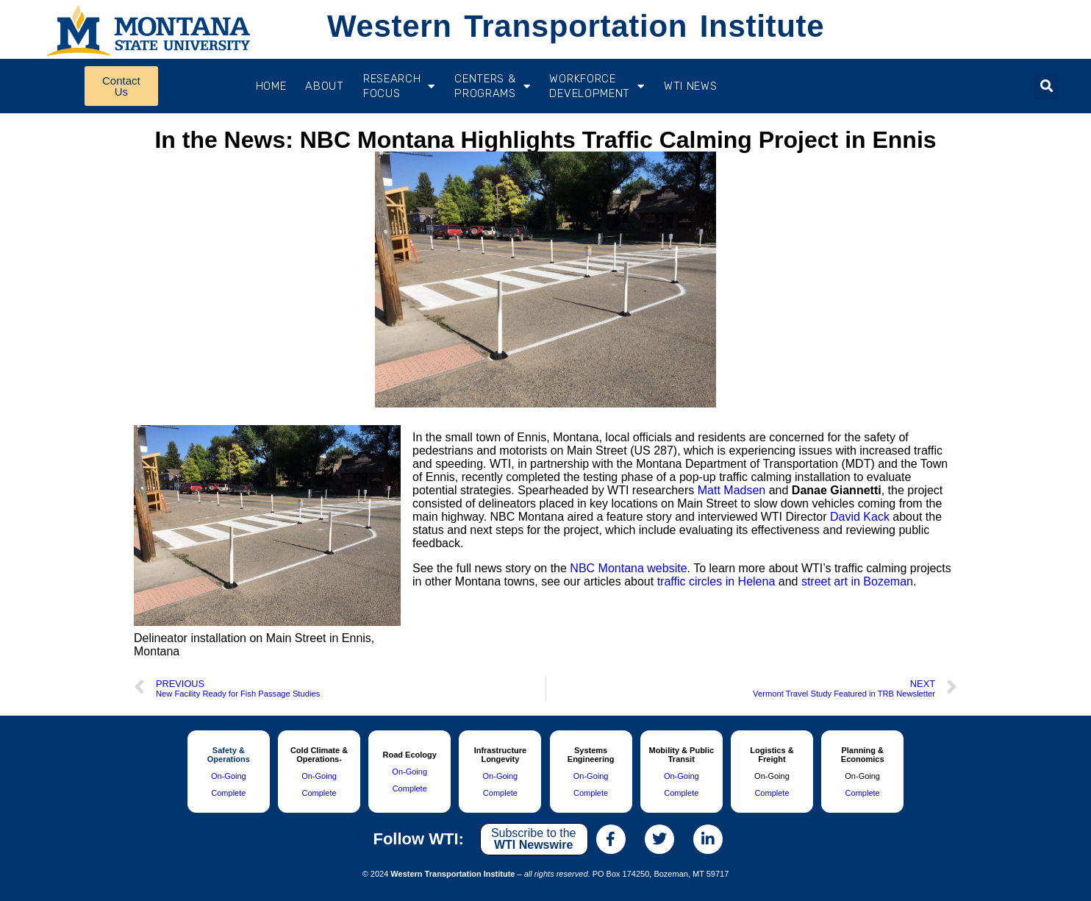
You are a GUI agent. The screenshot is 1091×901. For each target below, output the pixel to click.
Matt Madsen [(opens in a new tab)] (731, 490)
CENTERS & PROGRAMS (492, 86)
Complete (228, 792)
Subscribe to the (533, 839)
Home (271, 86)
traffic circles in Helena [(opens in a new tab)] (716, 581)
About (324, 86)
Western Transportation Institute (575, 26)
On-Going (228, 776)
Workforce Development (596, 86)
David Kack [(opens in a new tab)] (860, 516)
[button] (1046, 86)
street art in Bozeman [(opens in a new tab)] (857, 581)
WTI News (691, 86)
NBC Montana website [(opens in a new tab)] (628, 568)
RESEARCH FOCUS (399, 86)
